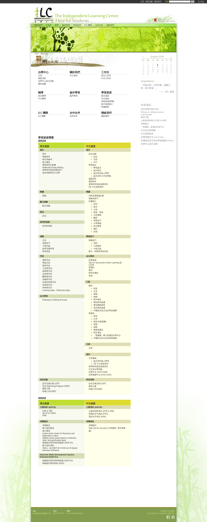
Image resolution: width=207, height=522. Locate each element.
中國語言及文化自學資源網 (105, 310)
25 (153, 72)
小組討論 (46, 246)
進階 (95, 297)
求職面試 (46, 425)
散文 (95, 207)
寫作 (44, 154)
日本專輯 (97, 215)
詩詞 (95, 204)
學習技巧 (97, 220)
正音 (44, 240)
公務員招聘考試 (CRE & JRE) (101, 411)
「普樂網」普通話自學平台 (152, 127)
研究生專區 (93, 273)
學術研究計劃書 (49, 165)
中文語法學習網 (95, 369)
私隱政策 (164, 511)
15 (171, 67)
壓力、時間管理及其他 (98, 251)
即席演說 (46, 251)
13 (162, 67)
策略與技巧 (93, 198)
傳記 (95, 229)
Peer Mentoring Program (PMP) (56, 386)
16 (143, 70)
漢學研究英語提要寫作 (52, 170)
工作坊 (48, 25)
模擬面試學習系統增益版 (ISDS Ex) (57, 443)
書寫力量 (46, 388)
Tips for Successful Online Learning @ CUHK (105, 264)
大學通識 (97, 223)
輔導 (57, 25)
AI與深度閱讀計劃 (96, 196)
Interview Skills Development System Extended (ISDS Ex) (57, 456)
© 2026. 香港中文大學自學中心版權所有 (161, 513)
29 (171, 72)
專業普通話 (98, 330)
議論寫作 (92, 179)
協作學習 (66, 25)
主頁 (142, 1)
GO (192, 1)
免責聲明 (171, 511)
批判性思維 (47, 226)
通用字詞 (46, 260)
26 (158, 72)
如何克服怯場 (48, 248)
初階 (95, 294)
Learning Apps (146, 114)
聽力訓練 (46, 206)
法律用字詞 (47, 274)
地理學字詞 (47, 271)
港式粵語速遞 (99, 308)
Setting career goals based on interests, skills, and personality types (59, 439)
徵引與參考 (47, 159)
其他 (95, 231)
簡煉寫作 (46, 157)
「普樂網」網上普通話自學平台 (107, 335)
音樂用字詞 (47, 279)
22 (171, 70)
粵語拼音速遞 (99, 302)
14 (167, 67)
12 (158, 67)
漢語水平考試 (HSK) (97, 416)
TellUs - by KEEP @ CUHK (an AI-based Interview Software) (59, 449)
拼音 (95, 288)
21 (167, 70)
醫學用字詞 (47, 277)
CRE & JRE (47, 411)
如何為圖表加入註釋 (51, 173)
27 (162, 72)
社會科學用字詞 (49, 282)
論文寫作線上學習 (101, 173)
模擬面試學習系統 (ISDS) (53, 463)
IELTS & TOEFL (49, 413)
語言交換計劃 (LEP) (51, 383)
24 (148, 72)
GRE (44, 415)
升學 (91, 348)
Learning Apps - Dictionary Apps (56, 290)
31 (148, 74)
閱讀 (44, 196)
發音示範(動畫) (99, 321)
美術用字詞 (47, 285)
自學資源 (92, 260)
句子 (95, 162)
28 (167, 72)
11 (153, 67)
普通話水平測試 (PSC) (98, 414)
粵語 (91, 270)
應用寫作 (92, 181)
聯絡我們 (157, 1)
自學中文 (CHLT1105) (98, 372)
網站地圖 (149, 1)
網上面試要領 (48, 428)
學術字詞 (46, 263)
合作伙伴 (99, 25)
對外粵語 (97, 299)
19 (158, 70)
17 (148, 70)
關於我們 (38, 25)
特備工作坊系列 (49, 391)
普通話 (91, 267)
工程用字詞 (47, 268)
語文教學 (97, 226)
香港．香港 (98, 212)
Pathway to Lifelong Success (54, 300)
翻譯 (95, 218)
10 (148, 67)
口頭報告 (97, 246)
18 (153, 70)
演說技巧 (46, 243)
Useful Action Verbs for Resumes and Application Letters (58, 434)
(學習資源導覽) (107, 101)
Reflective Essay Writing (52, 167)
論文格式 (97, 170)
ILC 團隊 (88, 25)
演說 (95, 243)
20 (162, 70)
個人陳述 (46, 162)
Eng (202, 1)
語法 (95, 157)
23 (143, 72)
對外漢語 (97, 332)
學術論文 (97, 168)
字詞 (95, 159)
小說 (95, 209)
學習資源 (77, 25)
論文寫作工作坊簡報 (102, 176)
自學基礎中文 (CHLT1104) (100, 375)
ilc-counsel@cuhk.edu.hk (75, 513)
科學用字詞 (47, 288)
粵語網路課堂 (99, 305)
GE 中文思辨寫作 (96, 187)
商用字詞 (46, 265)
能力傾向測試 (48, 445)
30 (143, 74)
